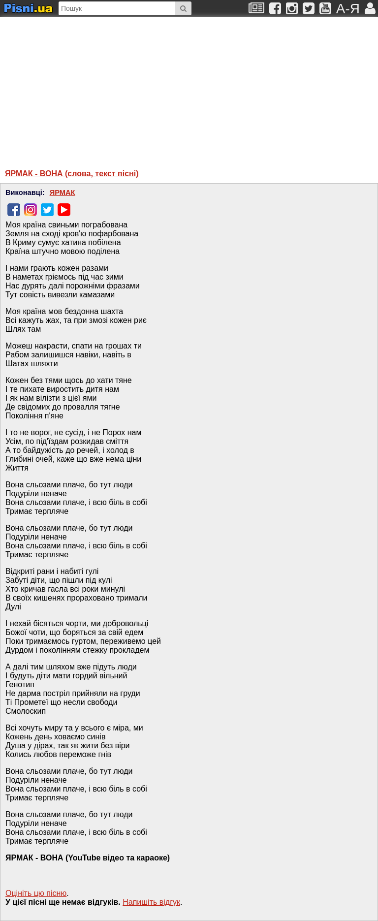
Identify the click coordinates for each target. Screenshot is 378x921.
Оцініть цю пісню (35, 893)
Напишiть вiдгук (151, 902)
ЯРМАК (62, 192)
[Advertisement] (100, 88)
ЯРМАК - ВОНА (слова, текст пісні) (72, 173)
